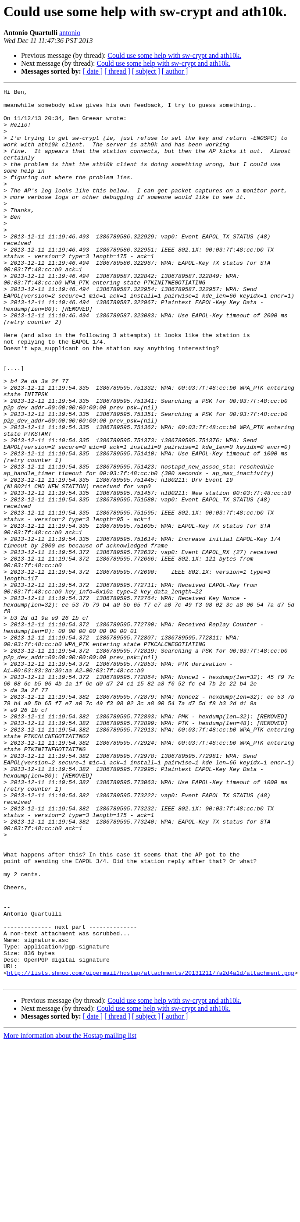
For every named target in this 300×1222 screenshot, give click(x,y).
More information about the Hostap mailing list (70, 1214)
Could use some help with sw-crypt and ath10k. (174, 55)
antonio (69, 32)
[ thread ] (117, 71)
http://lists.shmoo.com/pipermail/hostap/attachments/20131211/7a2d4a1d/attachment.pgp (150, 1150)
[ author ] (175, 71)
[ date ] (93, 71)
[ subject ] (146, 71)
